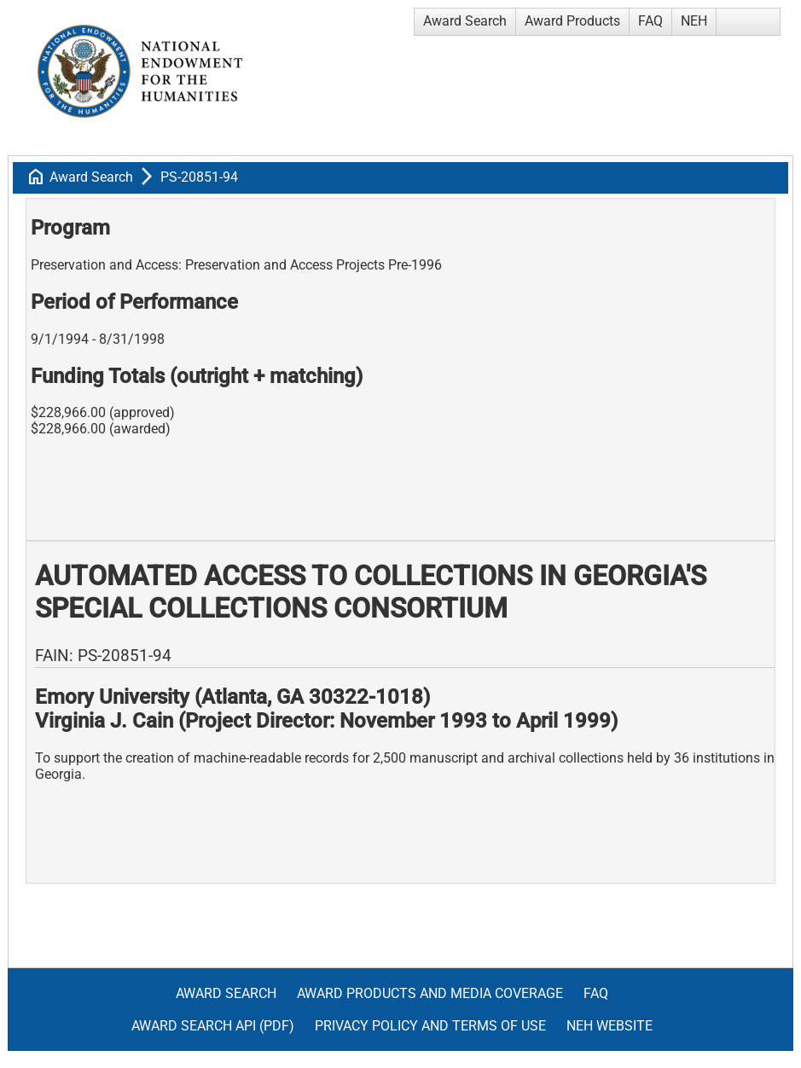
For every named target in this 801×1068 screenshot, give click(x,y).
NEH (694, 21)
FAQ (650, 21)
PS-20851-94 (199, 177)
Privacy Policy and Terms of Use (430, 1026)
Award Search (465, 21)
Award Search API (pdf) (212, 1026)
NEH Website (609, 1026)
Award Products (572, 21)
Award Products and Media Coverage (430, 993)
